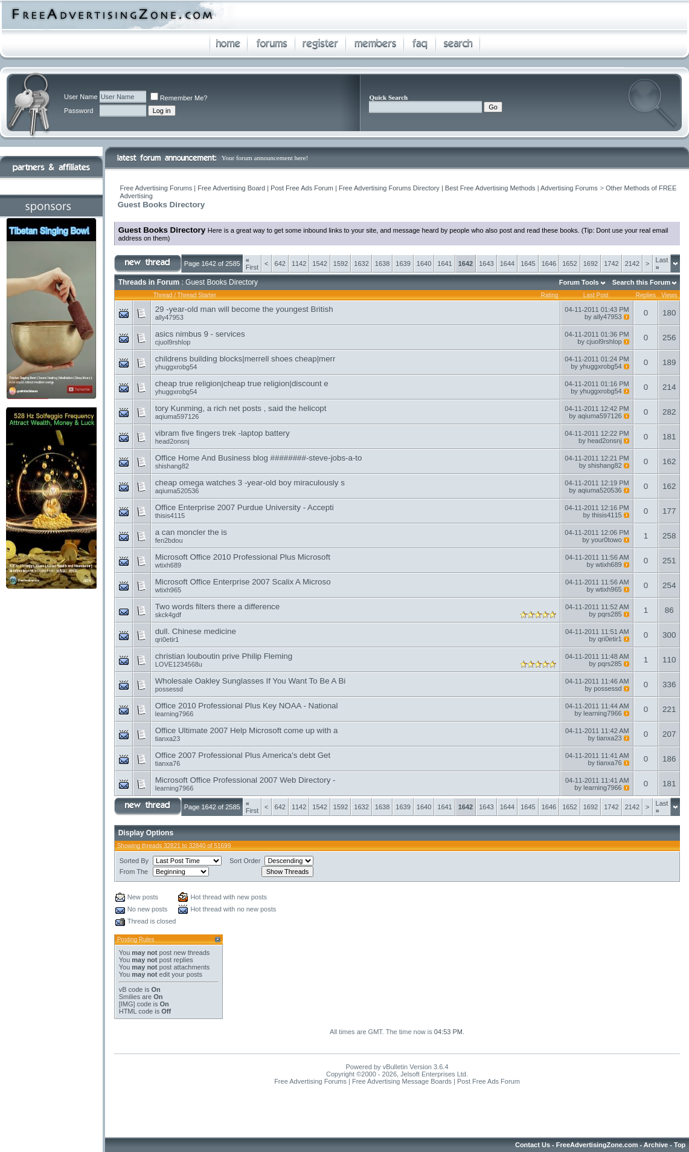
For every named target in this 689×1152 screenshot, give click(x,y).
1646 (549, 263)
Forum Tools (579, 282)
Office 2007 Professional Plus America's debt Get (243, 755)
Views (669, 295)
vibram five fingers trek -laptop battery (222, 433)
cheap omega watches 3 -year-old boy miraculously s (250, 482)
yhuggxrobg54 (176, 367)
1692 (590, 263)
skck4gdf (168, 614)
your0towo (606, 539)
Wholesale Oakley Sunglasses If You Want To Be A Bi (250, 680)
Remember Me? (179, 98)
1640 (424, 263)
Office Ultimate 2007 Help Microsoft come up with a (246, 730)
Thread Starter (197, 295)
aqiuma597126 (177, 416)
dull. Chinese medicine (195, 631)
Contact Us (532, 1144)
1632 (361, 263)
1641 (444, 263)
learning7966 (174, 713)
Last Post (596, 295)
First (252, 263)
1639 (403, 263)
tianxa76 (168, 763)
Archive (656, 1144)
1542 (319, 263)
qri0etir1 (167, 639)
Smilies (129, 996)
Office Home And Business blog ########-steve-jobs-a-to (258, 457)
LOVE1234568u (178, 664)
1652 (569, 263)
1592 (340, 263)
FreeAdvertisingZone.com (597, 1144)
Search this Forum (641, 282)
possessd (169, 689)
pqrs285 (610, 614)
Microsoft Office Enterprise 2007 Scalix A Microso (243, 581)
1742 (611, 263)
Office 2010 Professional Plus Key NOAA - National (246, 705)
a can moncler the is (191, 532)
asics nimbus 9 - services (200, 333)
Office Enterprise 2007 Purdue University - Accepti (244, 507)
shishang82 (172, 466)
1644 (507, 263)
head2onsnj (172, 441)
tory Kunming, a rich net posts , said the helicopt (241, 408)
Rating (549, 295)
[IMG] (127, 1004)
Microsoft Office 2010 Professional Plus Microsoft (242, 556)
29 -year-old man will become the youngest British (244, 309)
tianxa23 (168, 738)
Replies (646, 295)
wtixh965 (168, 590)
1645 (528, 263)
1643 (486, 263)
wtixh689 (168, 565)
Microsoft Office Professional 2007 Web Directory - (245, 780)
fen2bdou (169, 540)
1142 (299, 263)
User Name (81, 96)
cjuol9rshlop (173, 342)
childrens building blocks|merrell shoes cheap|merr (245, 358)
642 (280, 263)
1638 (382, 263)
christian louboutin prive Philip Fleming (223, 656)
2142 (632, 263)
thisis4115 (170, 515)
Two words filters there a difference (217, 606)
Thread (163, 295)
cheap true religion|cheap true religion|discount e (241, 383)
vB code (131, 989)
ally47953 (169, 317)
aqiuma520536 (177, 490)
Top (679, 1144)
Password (78, 110)
